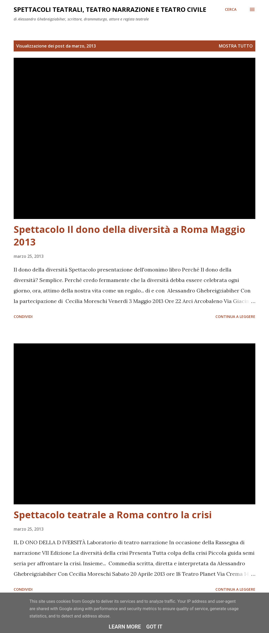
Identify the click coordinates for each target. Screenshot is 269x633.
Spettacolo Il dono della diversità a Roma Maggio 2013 (129, 235)
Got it (154, 627)
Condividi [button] (23, 316)
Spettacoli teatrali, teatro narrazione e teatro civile (110, 9)
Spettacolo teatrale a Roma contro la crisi (113, 514)
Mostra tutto (236, 46)
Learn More (125, 627)
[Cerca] (230, 9)
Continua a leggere (235, 316)
